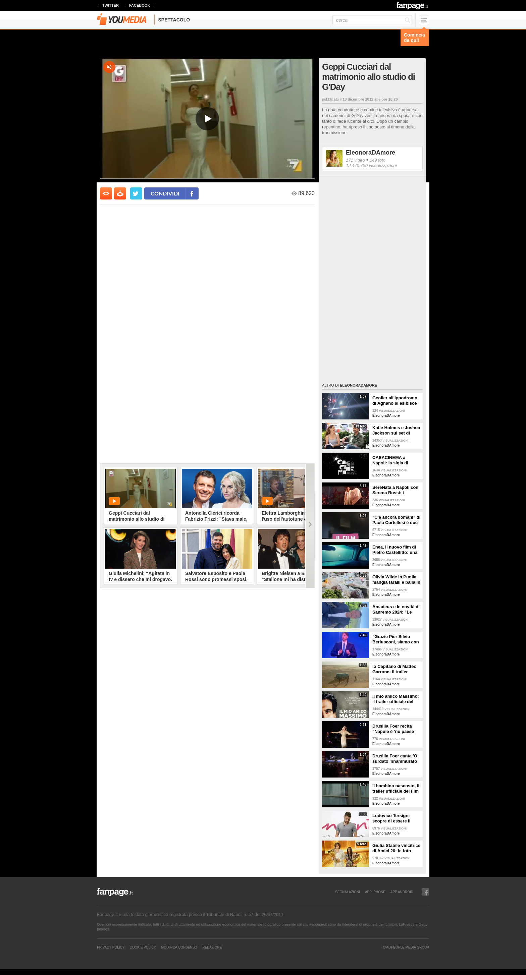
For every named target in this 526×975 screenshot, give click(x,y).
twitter (110, 5)
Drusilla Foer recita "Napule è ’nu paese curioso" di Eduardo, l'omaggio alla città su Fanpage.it (395, 729)
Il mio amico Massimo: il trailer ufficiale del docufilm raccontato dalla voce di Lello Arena (395, 699)
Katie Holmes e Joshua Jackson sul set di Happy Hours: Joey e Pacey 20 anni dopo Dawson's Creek (396, 430)
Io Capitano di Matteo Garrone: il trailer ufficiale (394, 669)
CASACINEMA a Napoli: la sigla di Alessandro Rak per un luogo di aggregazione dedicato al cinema (396, 460)
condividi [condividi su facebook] (165, 193)
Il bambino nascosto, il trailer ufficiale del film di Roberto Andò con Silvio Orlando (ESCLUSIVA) (395, 788)
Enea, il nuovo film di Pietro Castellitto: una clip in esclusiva (394, 549)
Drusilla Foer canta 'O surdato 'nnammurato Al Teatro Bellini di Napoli (394, 758)
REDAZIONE (212, 947)
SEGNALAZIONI (347, 892)
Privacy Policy (110, 947)
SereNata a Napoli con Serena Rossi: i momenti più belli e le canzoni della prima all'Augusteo (395, 490)
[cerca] (372, 20)
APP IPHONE (375, 892)
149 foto (377, 160)
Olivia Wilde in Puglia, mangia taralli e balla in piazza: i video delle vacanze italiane (396, 579)
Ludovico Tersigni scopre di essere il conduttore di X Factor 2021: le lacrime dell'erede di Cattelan (395, 818)
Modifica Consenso (179, 947)
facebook (139, 5)
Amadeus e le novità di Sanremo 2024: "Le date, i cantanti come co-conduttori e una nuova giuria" (396, 609)
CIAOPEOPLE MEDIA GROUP (406, 947)
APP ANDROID (401, 892)
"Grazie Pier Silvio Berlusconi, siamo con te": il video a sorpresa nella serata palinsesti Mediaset (395, 639)
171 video (355, 160)
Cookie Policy (142, 947)
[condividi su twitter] (136, 193)
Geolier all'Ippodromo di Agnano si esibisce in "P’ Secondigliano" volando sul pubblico (394, 400)
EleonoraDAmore (370, 152)
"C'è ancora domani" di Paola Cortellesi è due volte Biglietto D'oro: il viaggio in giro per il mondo (396, 520)
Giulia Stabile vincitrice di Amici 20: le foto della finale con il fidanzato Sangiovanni (396, 848)
